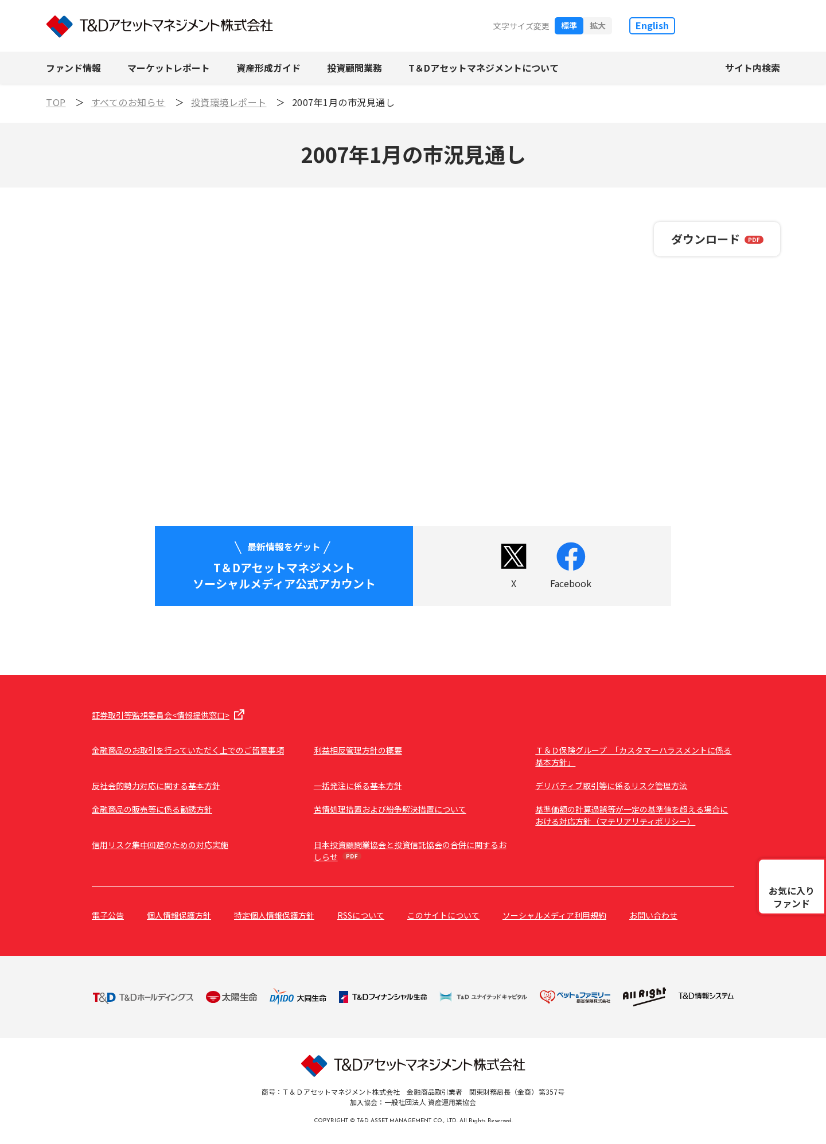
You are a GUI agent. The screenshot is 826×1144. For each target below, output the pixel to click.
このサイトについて (443, 915)
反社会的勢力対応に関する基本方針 (156, 785)
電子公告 (108, 915)
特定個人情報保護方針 (274, 915)
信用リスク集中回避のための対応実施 (160, 844)
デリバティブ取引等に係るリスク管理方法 (611, 785)
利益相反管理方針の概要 (358, 750)
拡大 (598, 25)
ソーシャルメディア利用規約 (554, 915)
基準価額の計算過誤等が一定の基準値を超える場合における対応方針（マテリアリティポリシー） (631, 815)
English (652, 25)
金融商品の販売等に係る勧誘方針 (152, 809)
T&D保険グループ (739, 25)
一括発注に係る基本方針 (358, 785)
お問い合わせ (653, 915)
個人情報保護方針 (179, 915)
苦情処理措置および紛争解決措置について (390, 809)
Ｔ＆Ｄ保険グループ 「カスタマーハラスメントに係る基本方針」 (633, 756)
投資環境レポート (229, 102)
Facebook (570, 583)
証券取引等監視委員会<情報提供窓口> (160, 715)
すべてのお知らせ (128, 102)
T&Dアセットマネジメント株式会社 (159, 26)
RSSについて (360, 915)
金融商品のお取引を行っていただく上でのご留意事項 (188, 750)
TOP (56, 102)
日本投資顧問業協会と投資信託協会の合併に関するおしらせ (410, 850)
